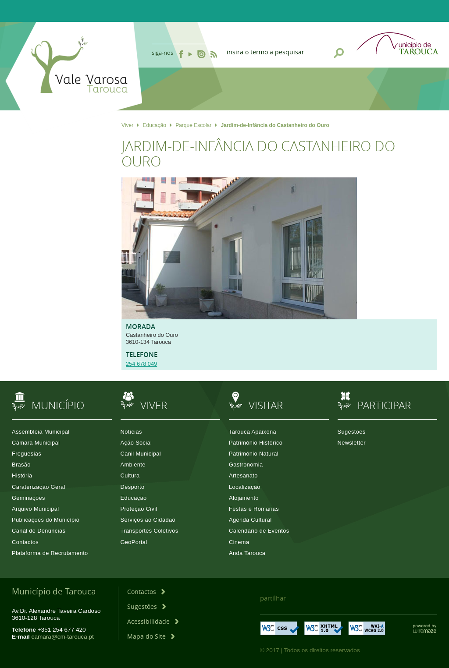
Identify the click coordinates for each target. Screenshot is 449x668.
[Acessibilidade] (152, 621)
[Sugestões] (146, 606)
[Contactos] (146, 591)
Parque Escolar (196, 125)
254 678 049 (141, 364)
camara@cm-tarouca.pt (63, 636)
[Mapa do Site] (151, 636)
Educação (157, 125)
